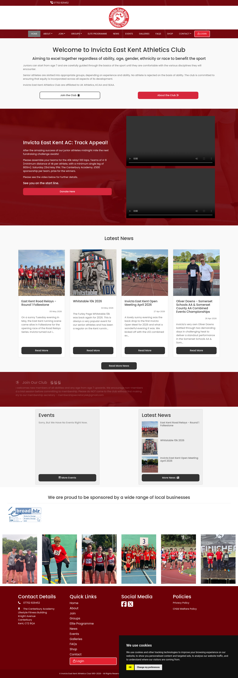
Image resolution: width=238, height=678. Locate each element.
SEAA (111, 85)
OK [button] (130, 667)
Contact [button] (184, 33)
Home (34, 33)
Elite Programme (97, 33)
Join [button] (60, 33)
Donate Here (67, 191)
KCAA (98, 85)
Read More (41, 350)
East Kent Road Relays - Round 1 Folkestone (179, 424)
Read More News (119, 366)
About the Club (168, 95)
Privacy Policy (181, 603)
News (116, 33)
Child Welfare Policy (185, 609)
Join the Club (69, 95)
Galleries (144, 33)
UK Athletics (87, 85)
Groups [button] (75, 33)
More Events (67, 477)
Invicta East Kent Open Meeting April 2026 (179, 459)
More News (170, 477)
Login (202, 33)
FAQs (158, 33)
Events (129, 33)
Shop (170, 33)
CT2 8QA (30, 623)
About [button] (47, 33)
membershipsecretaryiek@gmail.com (45, 395)
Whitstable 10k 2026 (172, 440)
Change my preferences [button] (148, 667)
